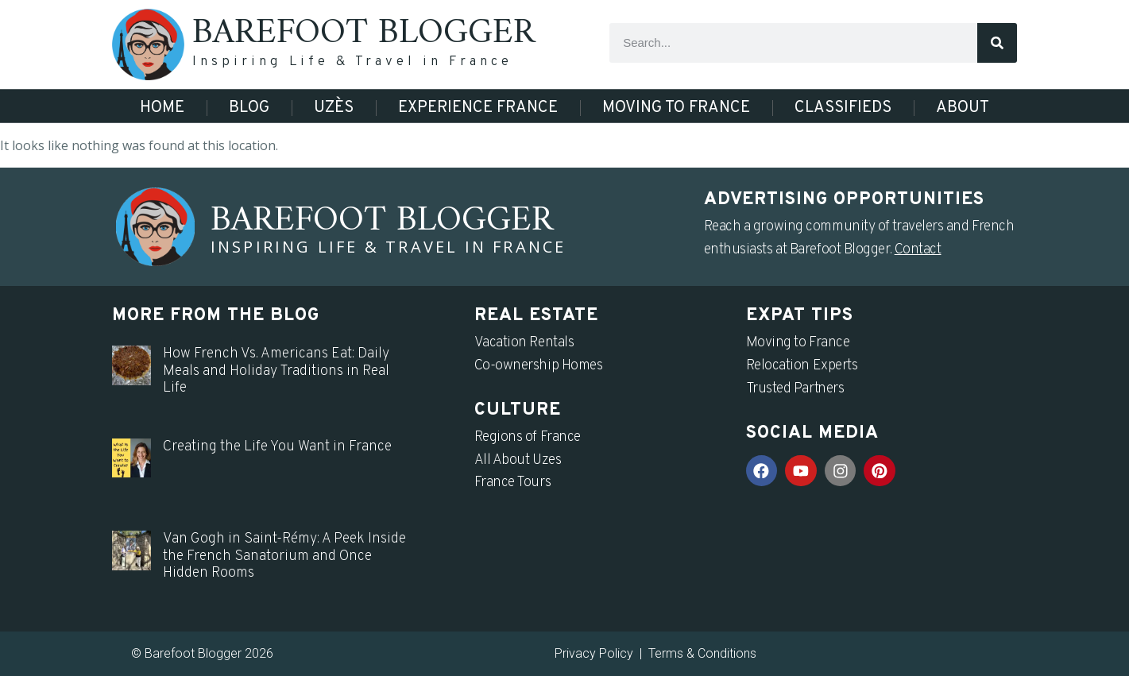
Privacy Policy (594, 653)
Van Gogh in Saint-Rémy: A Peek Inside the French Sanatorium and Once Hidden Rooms (284, 556)
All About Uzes (518, 460)
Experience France (478, 108)
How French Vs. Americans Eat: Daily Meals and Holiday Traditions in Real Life (276, 371)
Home (162, 108)
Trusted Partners (795, 389)
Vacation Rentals (524, 343)
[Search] (997, 43)
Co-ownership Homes (538, 366)
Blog (249, 108)
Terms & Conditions (702, 653)
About (962, 108)
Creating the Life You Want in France (277, 447)
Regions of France (527, 437)
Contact (918, 250)
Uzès (334, 108)
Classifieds (843, 108)
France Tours (512, 482)
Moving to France (676, 108)
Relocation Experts (802, 366)
